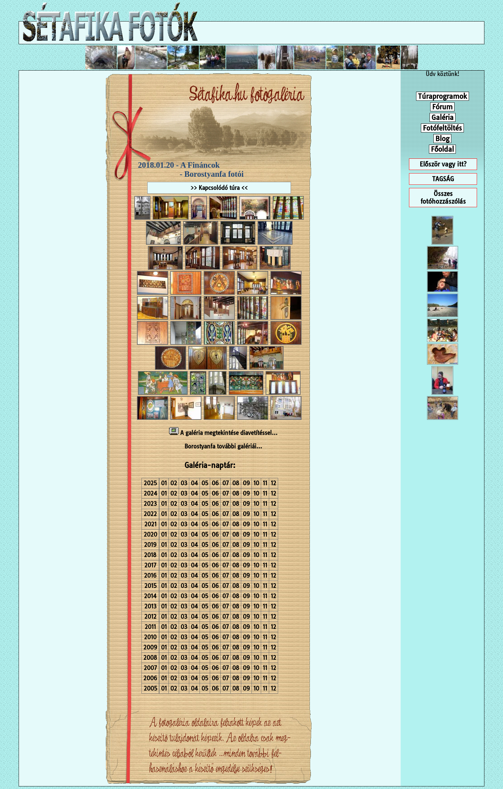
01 (164, 483)
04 (194, 483)
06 (215, 483)
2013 (150, 606)
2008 (150, 657)
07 (225, 483)
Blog (442, 138)
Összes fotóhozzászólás (443, 197)
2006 (150, 678)
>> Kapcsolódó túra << (219, 187)
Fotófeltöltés (442, 128)
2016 (150, 575)
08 (235, 483)
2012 (150, 616)
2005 (150, 688)
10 (256, 483)
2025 (150, 483)
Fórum (442, 107)
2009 (150, 647)
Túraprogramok (442, 96)
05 (204, 483)
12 (273, 483)
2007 (150, 668)
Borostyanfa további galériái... (223, 446)
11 (265, 483)
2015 (150, 585)
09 (246, 483)
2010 (150, 637)
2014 (150, 596)
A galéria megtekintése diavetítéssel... (223, 432)
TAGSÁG (443, 179)
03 (184, 483)
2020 (150, 534)
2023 (150, 503)
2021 (150, 524)
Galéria (442, 117)
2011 (150, 627)
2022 (150, 514)
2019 (150, 544)
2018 (150, 555)
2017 (150, 565)
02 (173, 483)
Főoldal (442, 149)
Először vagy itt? (443, 164)
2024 (150, 493)
